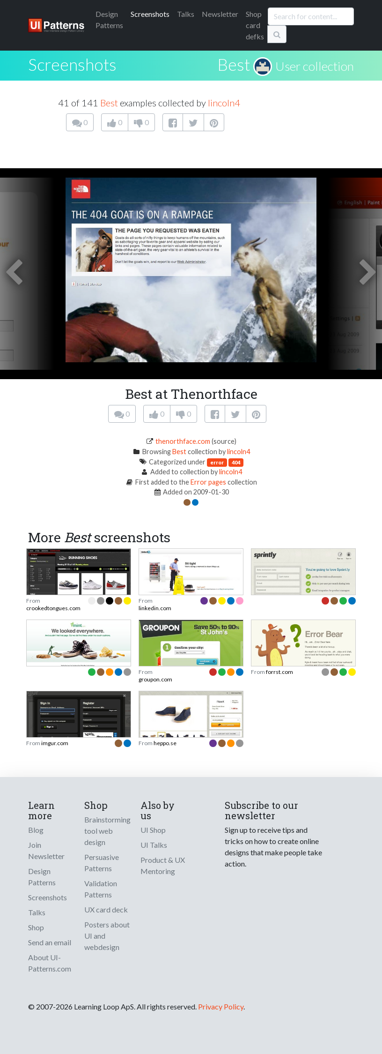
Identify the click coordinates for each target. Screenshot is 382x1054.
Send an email (49, 942)
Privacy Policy (220, 1006)
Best (233, 64)
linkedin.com (155, 608)
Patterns (109, 19)
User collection (314, 66)
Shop (36, 927)
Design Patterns (42, 877)
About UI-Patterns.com (49, 963)
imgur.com (54, 743)
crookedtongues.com (53, 608)
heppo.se (165, 743)
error (217, 462)
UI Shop (153, 829)
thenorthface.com (182, 441)
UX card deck (106, 909)
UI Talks (153, 844)
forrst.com (279, 671)
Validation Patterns (100, 889)
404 (236, 462)
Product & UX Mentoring (162, 865)
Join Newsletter (46, 850)
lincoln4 (224, 102)
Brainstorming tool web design (107, 830)
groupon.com (155, 679)
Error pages (208, 482)
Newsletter (220, 13)
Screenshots (150, 13)
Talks (185, 13)
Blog (36, 829)
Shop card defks (255, 25)
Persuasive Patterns (101, 862)
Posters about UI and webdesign (107, 935)
